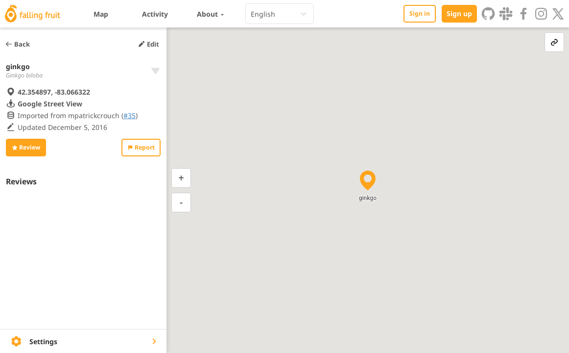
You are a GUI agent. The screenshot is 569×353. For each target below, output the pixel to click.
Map (101, 14)
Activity (155, 14)
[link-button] (554, 42)
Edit (148, 44)
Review (26, 147)
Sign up (459, 13)
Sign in (419, 13)
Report (141, 147)
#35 (129, 115)
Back (17, 44)
